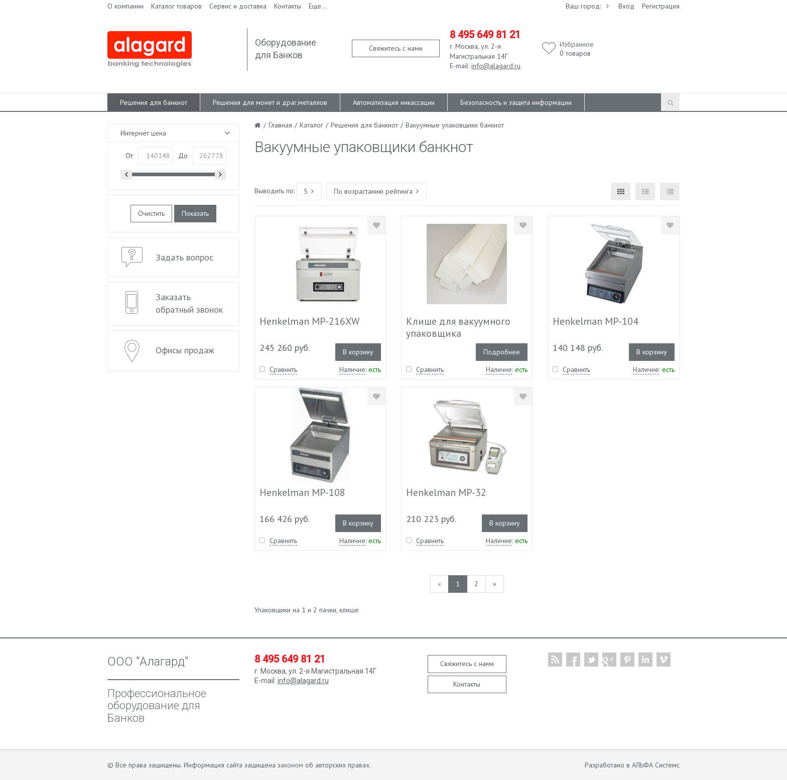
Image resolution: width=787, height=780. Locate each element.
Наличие (352, 369)
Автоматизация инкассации (394, 102)
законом (290, 764)
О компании (125, 6)
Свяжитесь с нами (396, 48)
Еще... (318, 6)
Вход (626, 6)
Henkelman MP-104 (595, 321)
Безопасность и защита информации (516, 102)
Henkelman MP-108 (302, 492)
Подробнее (501, 351)
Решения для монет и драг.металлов (270, 102)
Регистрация (661, 6)
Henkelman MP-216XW (309, 321)
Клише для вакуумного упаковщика (458, 327)
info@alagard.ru (495, 65)
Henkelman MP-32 (446, 492)
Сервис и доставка (238, 6)
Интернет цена (143, 133)
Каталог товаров (176, 6)
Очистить (151, 213)
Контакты (287, 6)
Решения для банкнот (153, 102)
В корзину (358, 351)
